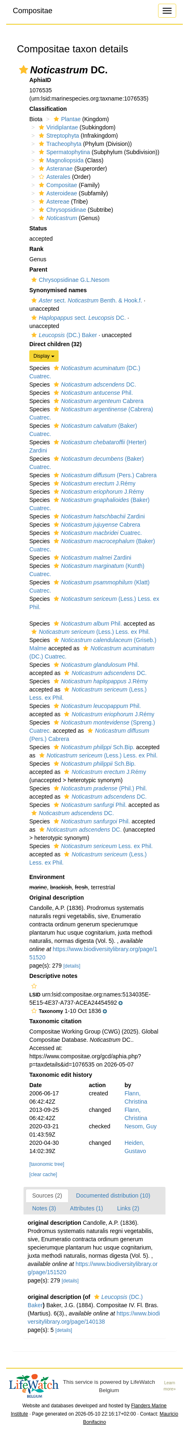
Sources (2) (47, 1195)
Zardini (98, 516)
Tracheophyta (59, 144)
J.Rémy (94, 483)
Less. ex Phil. (102, 846)
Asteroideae (57, 193)
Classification (48, 108)
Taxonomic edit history (60, 1074)
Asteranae (55, 168)
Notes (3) (44, 1208)
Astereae (53, 201)
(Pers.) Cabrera (104, 475)
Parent (38, 269)
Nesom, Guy (141, 1126)
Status (38, 228)
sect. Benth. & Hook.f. (85, 300)
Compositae (32, 11)
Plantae (66, 119)
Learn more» (169, 1386)
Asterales (53, 176)
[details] (72, 966)
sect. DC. (77, 317)
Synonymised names (58, 290)
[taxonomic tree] (46, 1164)
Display (43, 356)
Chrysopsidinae (61, 209)
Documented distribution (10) (113, 1195)
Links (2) (128, 1208)
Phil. (92, 392)
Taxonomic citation (55, 1021)
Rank (36, 249)
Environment (47, 877)
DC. (94, 384)
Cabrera (98, 401)
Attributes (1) (86, 1208)
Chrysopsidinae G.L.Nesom (69, 280)
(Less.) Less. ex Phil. (89, 631)
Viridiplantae (57, 127)
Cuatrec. (97, 533)
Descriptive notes (53, 976)
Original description (56, 897)
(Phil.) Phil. (99, 788)
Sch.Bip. (93, 747)
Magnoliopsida (60, 160)
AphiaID (40, 80)
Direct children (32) (55, 344)
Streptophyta (58, 135)
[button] (23, 70)
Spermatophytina (63, 152)
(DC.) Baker (63, 335)
